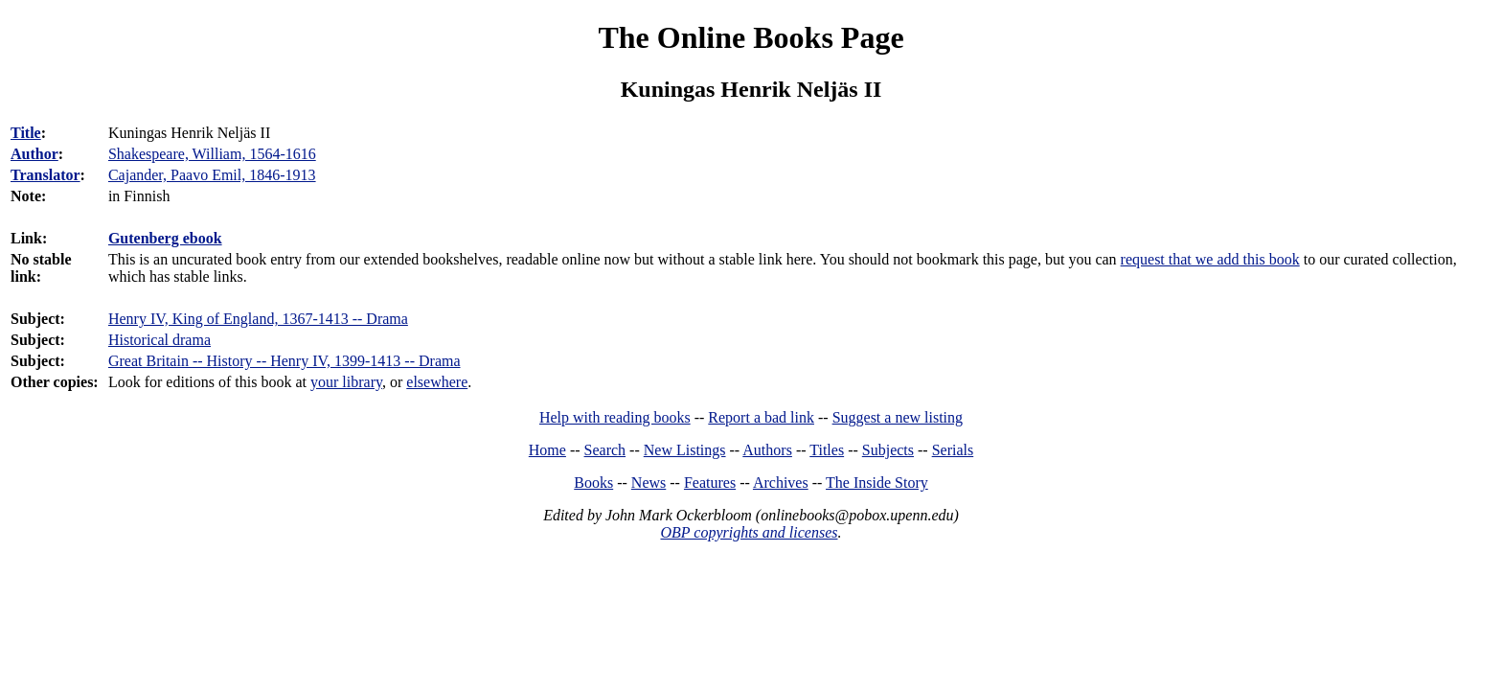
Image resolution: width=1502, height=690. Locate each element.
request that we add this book (1210, 259)
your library (346, 382)
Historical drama (159, 340)
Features (710, 482)
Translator (45, 175)
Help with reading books (615, 417)
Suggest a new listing (897, 417)
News (648, 482)
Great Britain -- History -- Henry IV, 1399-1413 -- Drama (284, 361)
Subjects (888, 450)
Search (605, 450)
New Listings (685, 450)
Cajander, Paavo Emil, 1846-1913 (212, 175)
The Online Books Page (750, 37)
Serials (953, 450)
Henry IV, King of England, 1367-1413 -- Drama (258, 318)
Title (26, 133)
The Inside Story (877, 482)
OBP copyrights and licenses (748, 532)
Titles (826, 450)
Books (593, 482)
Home (547, 450)
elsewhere (436, 382)
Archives (780, 482)
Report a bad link (761, 417)
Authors (767, 450)
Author (34, 154)
